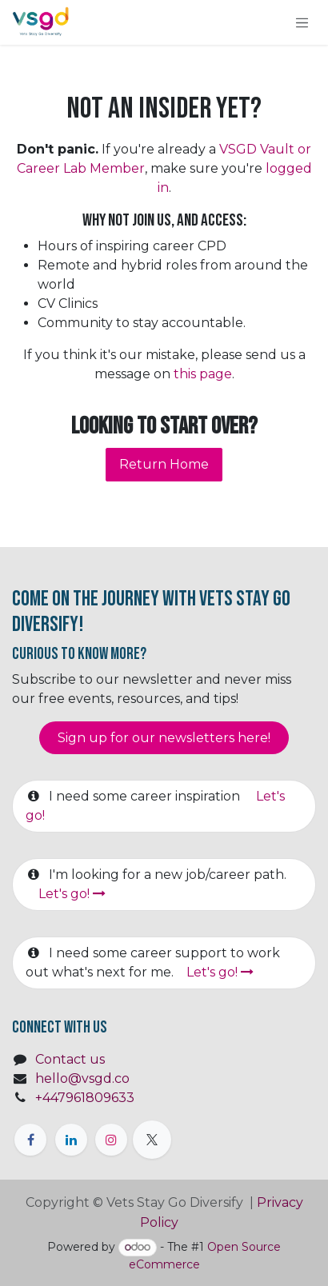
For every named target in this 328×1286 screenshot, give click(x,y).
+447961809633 (84, 1097)
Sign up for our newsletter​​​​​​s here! (164, 737)
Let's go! (72, 893)
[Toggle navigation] (302, 22)
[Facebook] (30, 1140)
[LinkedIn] (71, 1140)
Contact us (70, 1059)
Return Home (164, 464)
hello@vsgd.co (82, 1078)
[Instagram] (111, 1140)
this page (203, 373)
